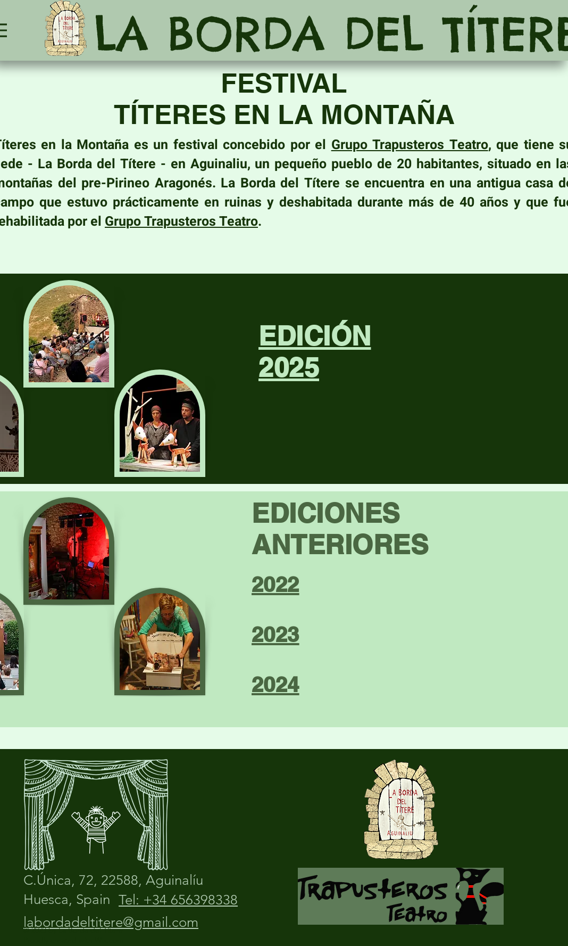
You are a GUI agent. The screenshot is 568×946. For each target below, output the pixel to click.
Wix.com (109, 940)
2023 (275, 634)
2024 (275, 684)
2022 (275, 584)
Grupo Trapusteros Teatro (409, 145)
